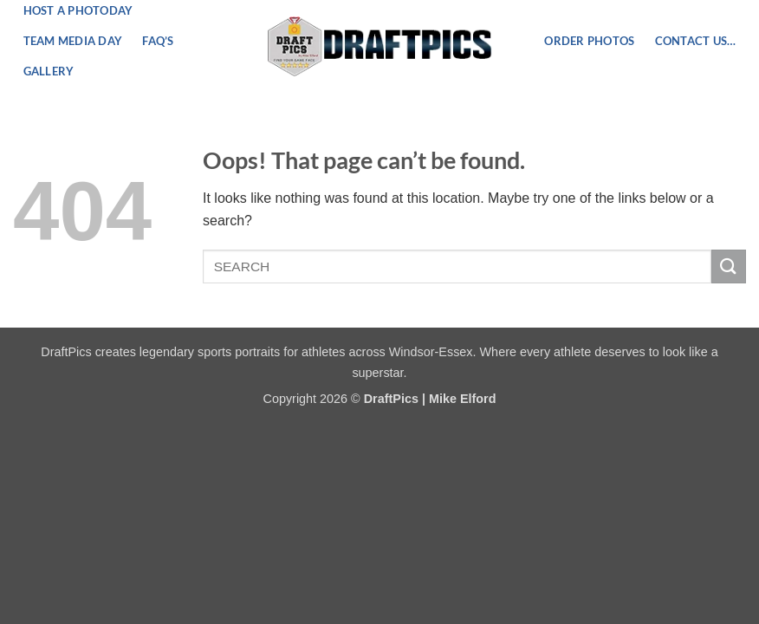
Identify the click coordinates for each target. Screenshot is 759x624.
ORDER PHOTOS (589, 41)
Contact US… (695, 41)
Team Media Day (73, 41)
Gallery (49, 71)
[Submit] (728, 266)
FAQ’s (157, 41)
